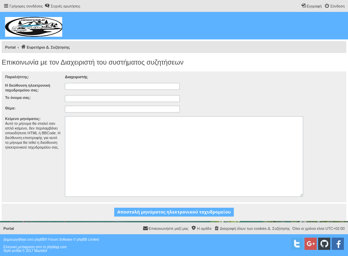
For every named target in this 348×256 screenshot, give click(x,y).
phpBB (40, 239)
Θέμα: (10, 108)
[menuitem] (62, 6)
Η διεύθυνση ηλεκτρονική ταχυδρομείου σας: (27, 87)
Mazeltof (40, 251)
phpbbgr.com (57, 247)
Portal (10, 47)
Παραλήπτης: (17, 77)
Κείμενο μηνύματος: (22, 119)
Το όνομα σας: (18, 98)
